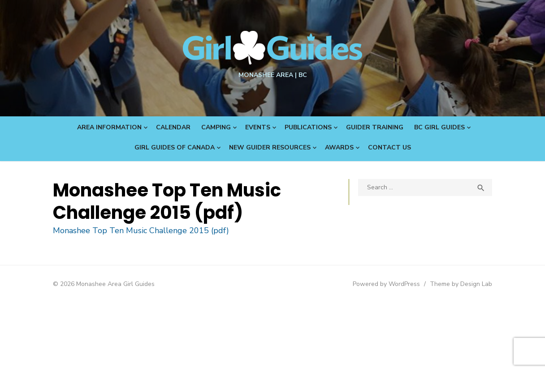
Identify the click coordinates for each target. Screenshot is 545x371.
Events (257, 127)
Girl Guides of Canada (174, 147)
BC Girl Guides (439, 127)
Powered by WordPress (386, 284)
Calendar (173, 127)
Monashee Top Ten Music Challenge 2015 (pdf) (141, 230)
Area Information (109, 127)
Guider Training (374, 127)
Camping (216, 127)
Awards (339, 147)
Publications (308, 127)
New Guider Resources (270, 147)
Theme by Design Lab (461, 284)
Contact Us (389, 147)
